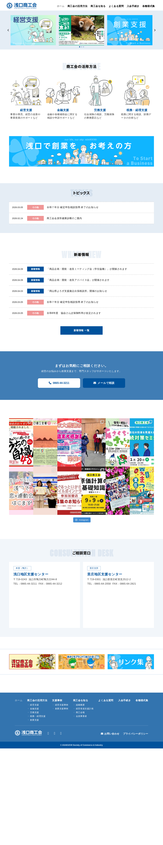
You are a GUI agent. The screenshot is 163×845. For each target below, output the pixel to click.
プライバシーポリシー (135, 733)
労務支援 (34, 712)
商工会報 (80, 712)
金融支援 (34, 709)
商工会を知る (98, 6)
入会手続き (133, 6)
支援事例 (57, 700)
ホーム (60, 6)
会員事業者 (81, 716)
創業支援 (34, 720)
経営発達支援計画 (84, 709)
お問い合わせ (111, 733)
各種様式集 (148, 6)
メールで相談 (105, 382)
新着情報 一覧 (81, 330)
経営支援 (34, 705)
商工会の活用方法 (77, 6)
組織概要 (80, 705)
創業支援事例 (61, 709)
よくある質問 (116, 6)
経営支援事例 (61, 705)
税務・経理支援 (37, 716)
